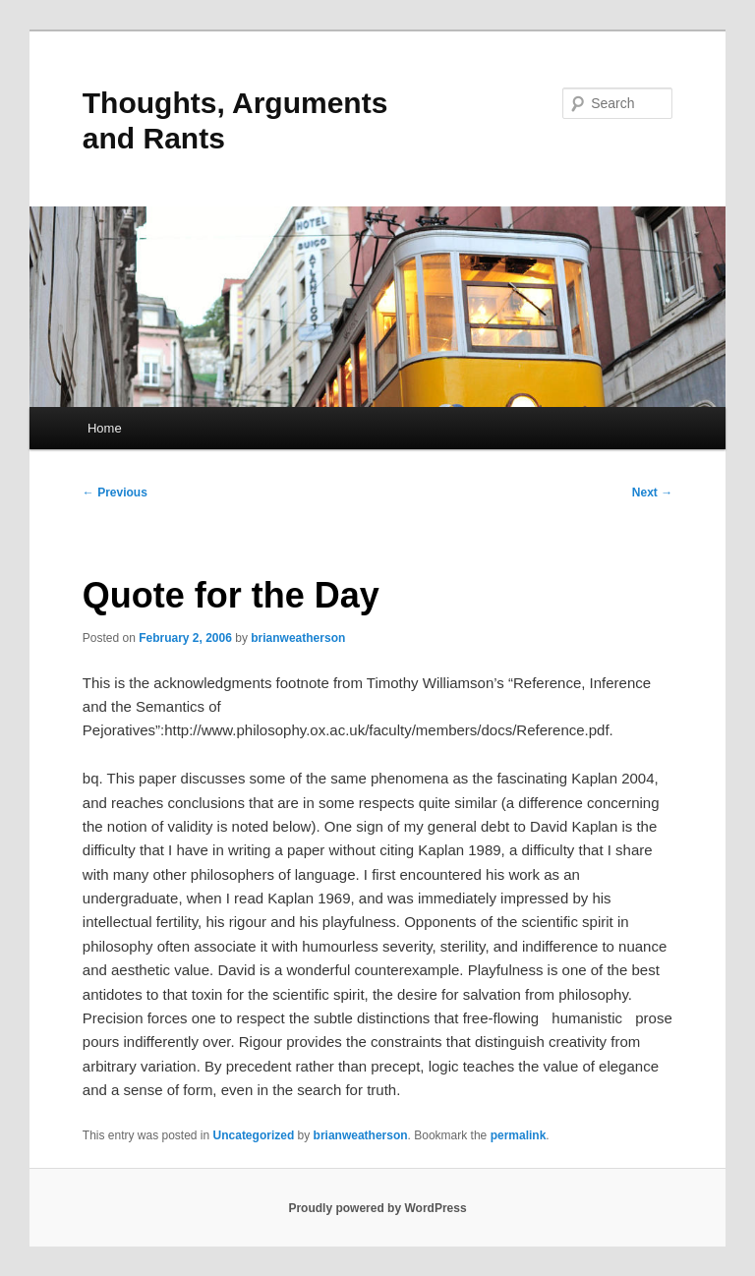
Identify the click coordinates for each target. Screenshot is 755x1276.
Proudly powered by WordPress (377, 1208)
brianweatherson (298, 638)
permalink (519, 1135)
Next (652, 492)
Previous (115, 492)
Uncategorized (254, 1135)
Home (104, 428)
